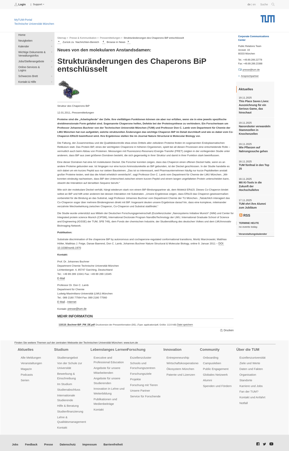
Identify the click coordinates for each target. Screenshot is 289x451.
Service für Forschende (145, 394)
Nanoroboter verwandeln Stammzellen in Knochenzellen (254, 129)
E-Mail (61, 277)
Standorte (245, 378)
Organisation (247, 373)
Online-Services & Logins (50, 65)
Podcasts (27, 373)
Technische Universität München (268, 17)
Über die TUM (247, 348)
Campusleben (212, 361)
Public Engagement (215, 367)
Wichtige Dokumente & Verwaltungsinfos (50, 51)
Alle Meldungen (30, 356)
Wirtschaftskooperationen (182, 361)
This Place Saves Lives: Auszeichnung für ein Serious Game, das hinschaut (253, 107)
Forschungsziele (140, 372)
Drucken (227, 329)
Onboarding (210, 356)
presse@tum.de (77, 307)
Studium (61, 348)
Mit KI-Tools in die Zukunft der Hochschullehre (255, 183)
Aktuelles (25, 348)
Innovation (172, 348)
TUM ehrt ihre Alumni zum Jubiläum (255, 200)
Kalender (50, 45)
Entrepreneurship (177, 356)
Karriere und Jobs (250, 384)
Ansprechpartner (249, 76)
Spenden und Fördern (217, 384)
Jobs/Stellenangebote (50, 60)
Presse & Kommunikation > (83, 37)
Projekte (135, 377)
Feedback (31, 441)
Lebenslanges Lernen (108, 348)
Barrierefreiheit (110, 441)
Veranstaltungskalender (252, 228)
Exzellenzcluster (140, 356)
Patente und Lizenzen (180, 373)
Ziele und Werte (249, 361)
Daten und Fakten (250, 367)
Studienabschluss (68, 387)
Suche (268, 4)
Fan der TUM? (248, 389)
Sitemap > (62, 37)
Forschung (136, 348)
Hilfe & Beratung (67, 403)
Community (209, 348)
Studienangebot (67, 356)
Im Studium (64, 382)
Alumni (207, 378)
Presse (47, 441)
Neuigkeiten (50, 40)
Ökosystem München (179, 367)
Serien (25, 378)
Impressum (88, 441)
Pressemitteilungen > (110, 37)
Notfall (243, 400)
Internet (71, 301)
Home (21, 34)
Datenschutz (66, 441)
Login (20, 4)
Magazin (26, 367)
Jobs (15, 441)
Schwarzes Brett (50, 71)
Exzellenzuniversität (252, 356)
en (254, 4)
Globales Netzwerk (215, 373)
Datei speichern (183, 323)
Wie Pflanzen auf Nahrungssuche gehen (253, 148)
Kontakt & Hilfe (50, 77)
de (249, 4)
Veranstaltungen (31, 361)
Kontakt (62, 424)
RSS (244, 210)
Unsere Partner (139, 388)
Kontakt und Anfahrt (251, 395)
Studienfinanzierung (69, 408)
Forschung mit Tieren (143, 383)
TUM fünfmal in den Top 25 (253, 165)
